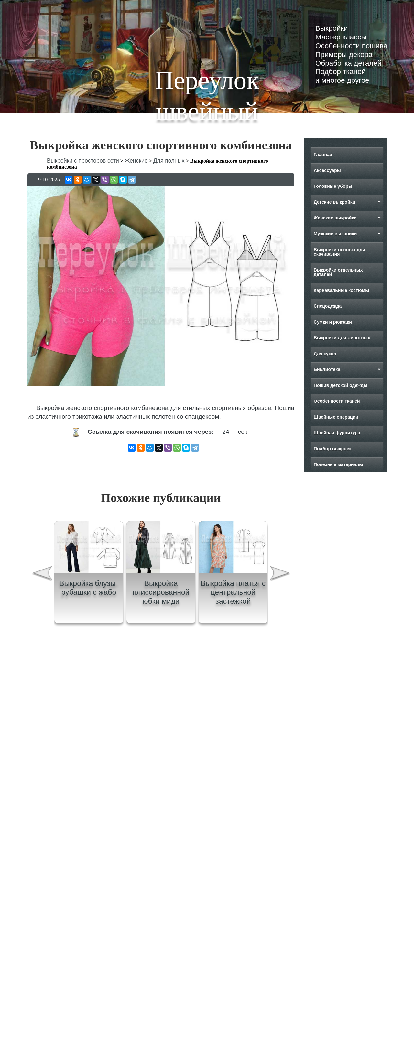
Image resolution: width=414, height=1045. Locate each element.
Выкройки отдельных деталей (338, 272)
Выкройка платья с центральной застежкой (233, 592)
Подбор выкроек (333, 448)
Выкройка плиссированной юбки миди (160, 592)
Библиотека (327, 369)
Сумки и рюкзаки (333, 322)
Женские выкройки (335, 217)
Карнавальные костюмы (341, 290)
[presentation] (41, 574)
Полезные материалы (338, 464)
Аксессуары (327, 170)
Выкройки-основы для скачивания (339, 252)
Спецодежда (328, 306)
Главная (323, 154)
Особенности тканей (337, 401)
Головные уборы (333, 186)
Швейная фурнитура (337, 432)
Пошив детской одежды (340, 385)
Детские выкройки (334, 202)
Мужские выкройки (335, 233)
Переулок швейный (207, 95)
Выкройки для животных (342, 337)
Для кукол (325, 353)
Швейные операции (336, 417)
